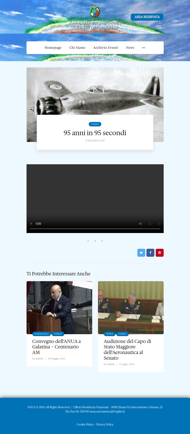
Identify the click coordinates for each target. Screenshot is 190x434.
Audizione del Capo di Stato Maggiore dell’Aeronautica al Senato (127, 349)
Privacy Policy (104, 424)
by (37, 358)
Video (95, 124)
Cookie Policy (85, 424)
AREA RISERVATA (147, 17)
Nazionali (42, 333)
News (109, 333)
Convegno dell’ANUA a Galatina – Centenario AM (56, 347)
